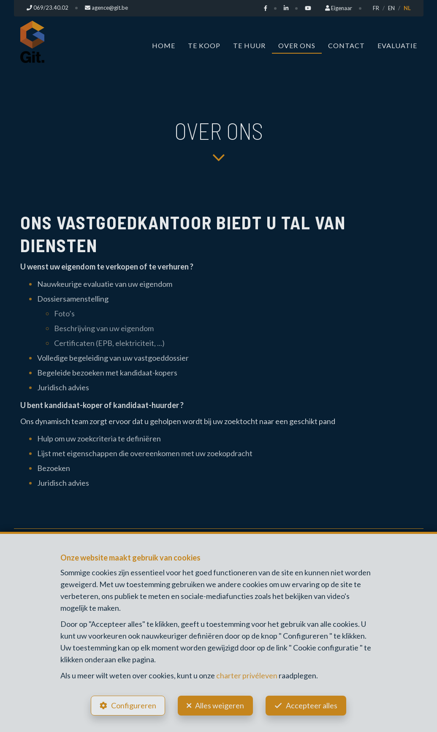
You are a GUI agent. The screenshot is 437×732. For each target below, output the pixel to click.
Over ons (296, 45)
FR (376, 8)
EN (391, 8)
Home (163, 45)
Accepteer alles (313, 705)
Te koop (204, 45)
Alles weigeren (219, 705)
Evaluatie (397, 45)
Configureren (132, 705)
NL (407, 8)
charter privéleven (246, 674)
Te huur (249, 45)
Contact (346, 45)
